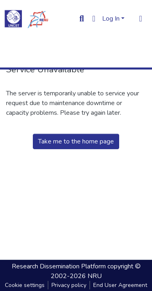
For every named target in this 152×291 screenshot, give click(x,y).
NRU (95, 276)
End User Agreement (120, 285)
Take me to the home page (76, 141)
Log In (111, 18)
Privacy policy (68, 285)
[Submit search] (81, 18)
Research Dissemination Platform (59, 266)
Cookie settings (25, 285)
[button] (94, 18)
